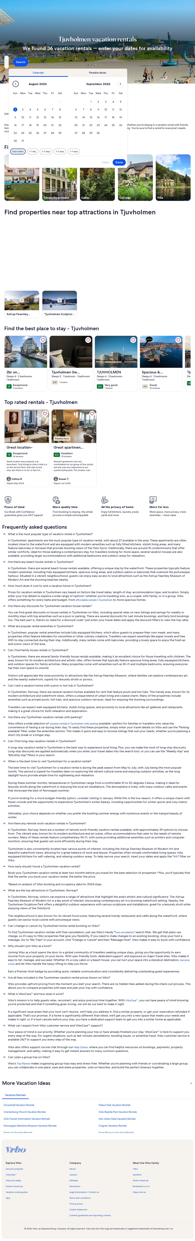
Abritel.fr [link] (137, 1174)
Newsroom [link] (74, 1186)
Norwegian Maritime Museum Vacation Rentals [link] (30, 1125)
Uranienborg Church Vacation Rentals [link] (25, 1112)
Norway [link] (37, 113)
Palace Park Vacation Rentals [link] (114, 1105)
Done (172, 162)
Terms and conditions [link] (80, 1198)
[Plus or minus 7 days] (127, 151)
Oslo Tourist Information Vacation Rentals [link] (27, 1118)
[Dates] (89, 62)
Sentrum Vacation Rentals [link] (18, 1132)
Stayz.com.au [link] (139, 1192)
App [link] (8, 1198)
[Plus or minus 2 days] (99, 151)
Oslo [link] (46, 113)
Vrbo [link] (135, 1168)
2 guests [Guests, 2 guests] (131, 63)
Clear (158, 162)
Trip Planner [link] (23, 1063)
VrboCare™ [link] (131, 1000)
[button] (113, 102)
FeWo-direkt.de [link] (140, 1180)
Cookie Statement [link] (78, 1209)
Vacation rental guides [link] (17, 1192)
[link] (43, 340)
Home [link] (7, 113)
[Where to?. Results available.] (33, 62)
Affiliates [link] (73, 1180)
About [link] (72, 1168)
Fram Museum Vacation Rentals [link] (116, 1132)
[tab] (91, 73)
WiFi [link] (175, 856)
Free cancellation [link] (124, 932)
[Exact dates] (71, 151)
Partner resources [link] (14, 1186)
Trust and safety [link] (13, 1180)
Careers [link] (73, 1174)
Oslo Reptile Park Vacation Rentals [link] (118, 1112)
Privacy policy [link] (76, 1203)
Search (181, 62)
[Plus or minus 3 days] (113, 151)
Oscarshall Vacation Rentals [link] (19, 1105)
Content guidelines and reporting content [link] (90, 1215)
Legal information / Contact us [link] (84, 1192)
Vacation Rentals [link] (22, 113)
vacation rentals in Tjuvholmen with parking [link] (74, 723)
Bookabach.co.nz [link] (141, 1186)
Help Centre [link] (81, 1047)
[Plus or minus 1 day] (86, 151)
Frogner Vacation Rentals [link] (113, 1125)
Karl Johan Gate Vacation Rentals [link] (117, 1118)
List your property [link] (14, 1168)
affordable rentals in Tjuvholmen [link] (94, 600)
